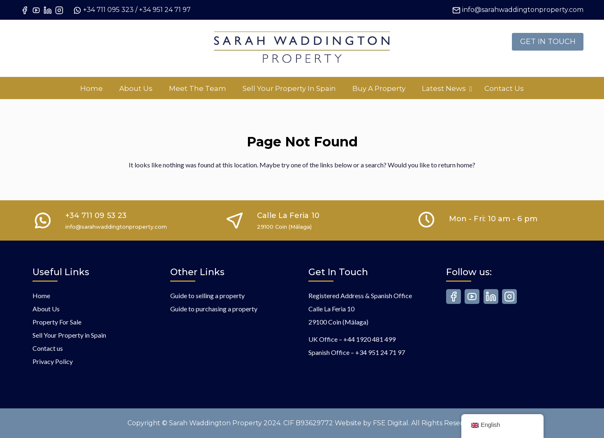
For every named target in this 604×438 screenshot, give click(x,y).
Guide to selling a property (207, 295)
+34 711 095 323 (108, 10)
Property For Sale (56, 322)
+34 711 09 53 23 (96, 215)
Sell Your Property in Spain (69, 335)
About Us (46, 309)
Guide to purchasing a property (213, 309)
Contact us (47, 348)
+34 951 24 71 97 (165, 10)
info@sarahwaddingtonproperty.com (522, 10)
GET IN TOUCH (548, 41)
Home (41, 295)
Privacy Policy (52, 361)
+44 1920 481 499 (369, 339)
